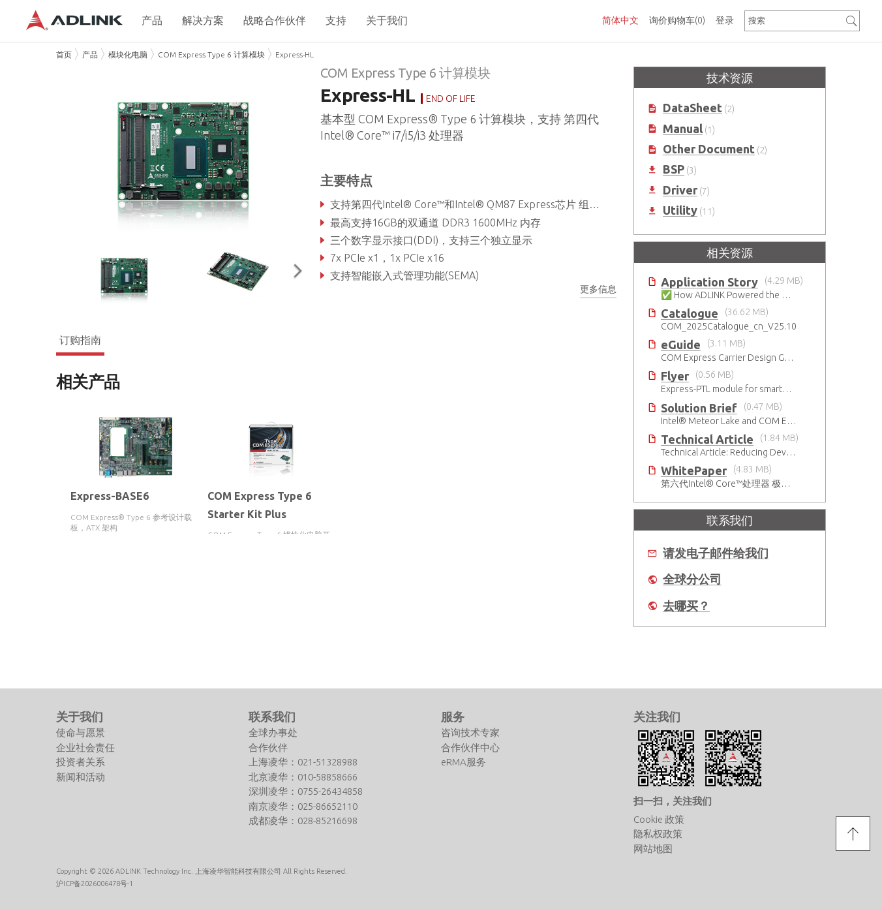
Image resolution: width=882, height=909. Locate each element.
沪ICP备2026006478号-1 (94, 829)
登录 (725, 20)
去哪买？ (686, 606)
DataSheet (692, 108)
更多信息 (598, 289)
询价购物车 (677, 20)
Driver (680, 190)
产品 (90, 54)
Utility (680, 210)
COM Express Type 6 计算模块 (211, 54)
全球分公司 (692, 579)
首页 (64, 54)
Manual (683, 129)
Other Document (709, 149)
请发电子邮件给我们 (715, 553)
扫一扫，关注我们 (672, 746)
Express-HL (294, 54)
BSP (673, 169)
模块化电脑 (127, 54)
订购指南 (80, 339)
